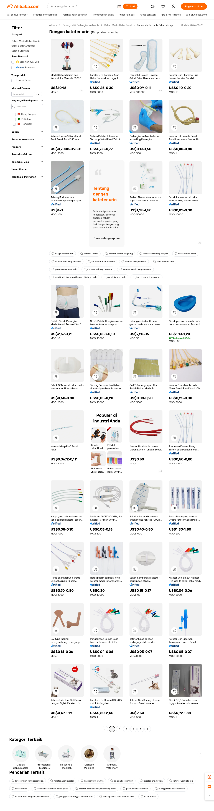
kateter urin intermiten (101, 261)
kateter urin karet (185, 253)
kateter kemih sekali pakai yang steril (95, 788)
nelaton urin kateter (62, 780)
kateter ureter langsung (119, 253)
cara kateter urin (163, 261)
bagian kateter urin (121, 780)
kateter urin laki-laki (181, 780)
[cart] (163, 7)
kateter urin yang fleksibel (66, 261)
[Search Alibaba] (82, 6)
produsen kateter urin (64, 269)
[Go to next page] (147, 729)
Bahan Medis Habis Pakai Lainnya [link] (155, 25)
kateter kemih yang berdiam (135, 269)
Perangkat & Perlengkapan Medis (81, 25)
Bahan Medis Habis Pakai (118, 25)
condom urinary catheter (98, 269)
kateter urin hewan (151, 780)
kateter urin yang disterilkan (28, 780)
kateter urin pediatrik (133, 261)
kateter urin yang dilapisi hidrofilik (30, 796)
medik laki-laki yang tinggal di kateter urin (74, 277)
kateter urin (19, 788)
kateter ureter (89, 253)
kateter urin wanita (92, 780)
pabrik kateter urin (115, 277)
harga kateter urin (62, 253)
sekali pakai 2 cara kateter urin (116, 796)
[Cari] (130, 6)
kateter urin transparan (146, 277)
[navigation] (27, 377)
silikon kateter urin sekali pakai (51, 788)
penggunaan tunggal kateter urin (74, 796)
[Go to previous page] (105, 729)
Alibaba (53, 25)
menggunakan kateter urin (170, 788)
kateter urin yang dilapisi (153, 253)
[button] (119, 6)
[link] (209, 777)
